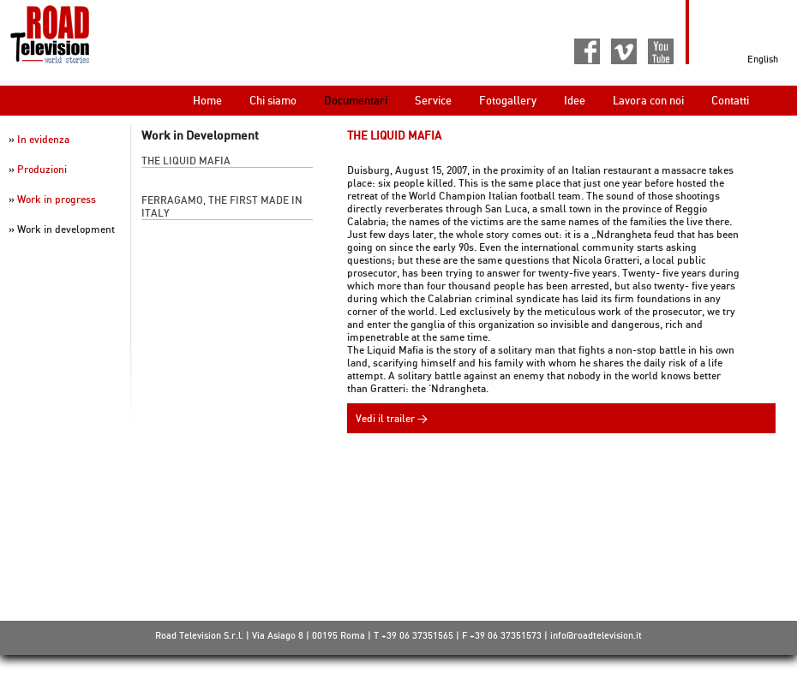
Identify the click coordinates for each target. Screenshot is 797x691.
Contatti (730, 100)
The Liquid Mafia (186, 160)
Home (207, 100)
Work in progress (56, 199)
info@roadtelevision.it (596, 635)
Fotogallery (507, 100)
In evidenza (43, 139)
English (762, 59)
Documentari (355, 100)
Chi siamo (273, 100)
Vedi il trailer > (392, 418)
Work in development (66, 229)
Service (433, 100)
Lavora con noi (648, 100)
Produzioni (42, 169)
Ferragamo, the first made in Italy (222, 206)
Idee (574, 100)
